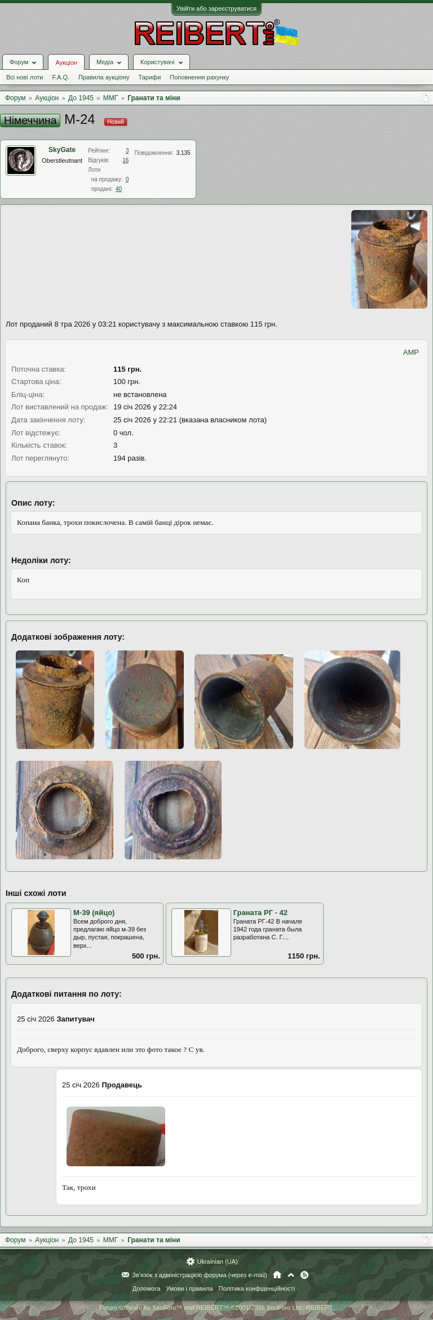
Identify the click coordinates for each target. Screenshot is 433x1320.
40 (119, 189)
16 (125, 160)
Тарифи (150, 77)
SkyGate (62, 150)
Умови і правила (189, 1288)
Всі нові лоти (24, 77)
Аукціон (66, 62)
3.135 (183, 153)
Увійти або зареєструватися (216, 8)
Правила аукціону (103, 77)
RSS (304, 1275)
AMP (411, 352)
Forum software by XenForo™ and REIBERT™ (216, 1307)
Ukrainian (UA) (217, 1261)
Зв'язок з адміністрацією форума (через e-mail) (199, 1275)
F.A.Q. (60, 77)
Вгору (291, 1275)
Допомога (146, 1288)
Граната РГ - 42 (260, 912)
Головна (277, 1275)
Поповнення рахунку (199, 77)
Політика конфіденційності (257, 1288)
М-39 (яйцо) (93, 912)
